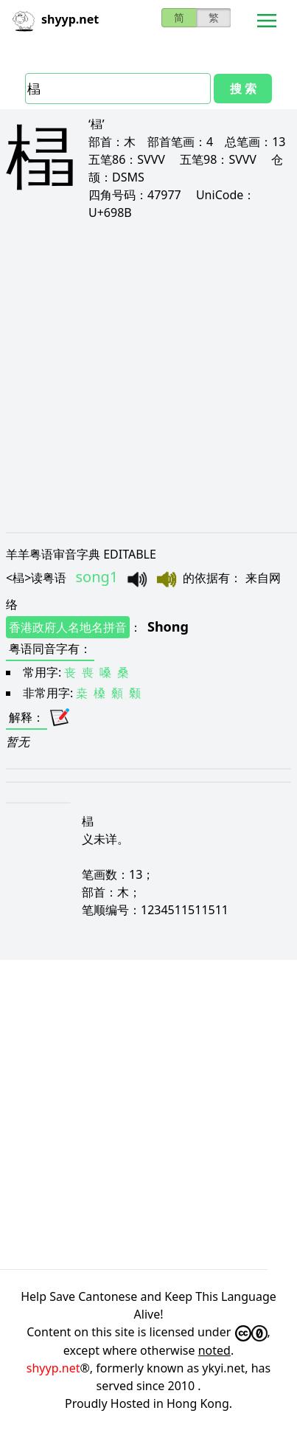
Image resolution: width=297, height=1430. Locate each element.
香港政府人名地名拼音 (68, 627)
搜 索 (243, 88)
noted (214, 1350)
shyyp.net (53, 1368)
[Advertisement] (148, 376)
